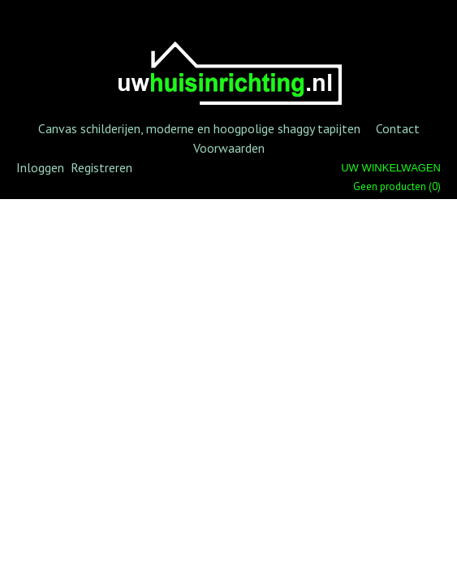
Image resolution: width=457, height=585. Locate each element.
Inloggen (40, 167)
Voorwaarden (229, 148)
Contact (398, 128)
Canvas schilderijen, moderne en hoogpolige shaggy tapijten (199, 128)
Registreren (101, 167)
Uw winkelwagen (391, 168)
